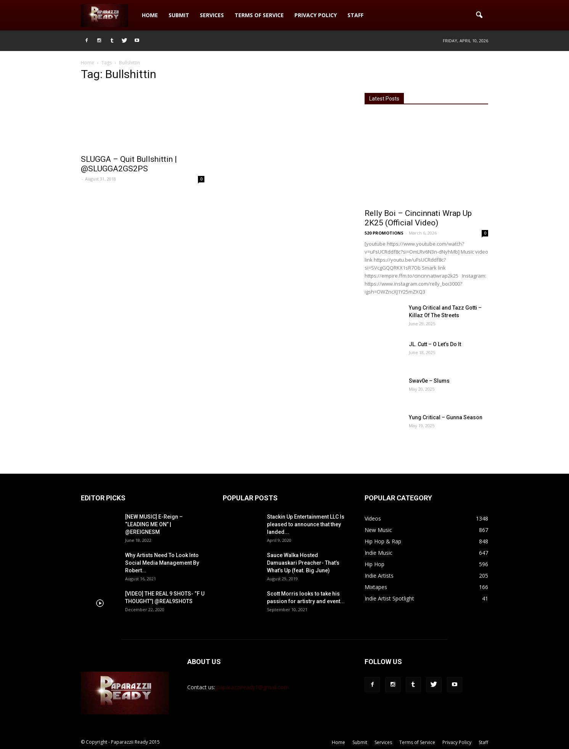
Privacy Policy (315, 15)
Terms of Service (259, 15)
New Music (378, 529)
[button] (479, 15)
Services (212, 15)
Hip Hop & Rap (383, 541)
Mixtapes (376, 587)
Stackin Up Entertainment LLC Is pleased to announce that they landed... (305, 524)
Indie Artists (379, 575)
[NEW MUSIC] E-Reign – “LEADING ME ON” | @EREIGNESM (154, 524)
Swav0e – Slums (429, 381)
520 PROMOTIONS (384, 233)
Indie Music (378, 552)
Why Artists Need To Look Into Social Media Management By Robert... (162, 562)
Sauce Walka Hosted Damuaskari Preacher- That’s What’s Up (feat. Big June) (303, 562)
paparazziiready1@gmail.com (253, 687)
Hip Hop (374, 564)
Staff (355, 15)
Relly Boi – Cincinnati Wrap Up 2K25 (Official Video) (418, 218)
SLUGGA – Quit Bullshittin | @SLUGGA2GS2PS (129, 164)
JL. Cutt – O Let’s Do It (435, 344)
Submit (179, 15)
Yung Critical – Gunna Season (445, 417)
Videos (373, 518)
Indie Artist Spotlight (389, 598)
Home (150, 15)
